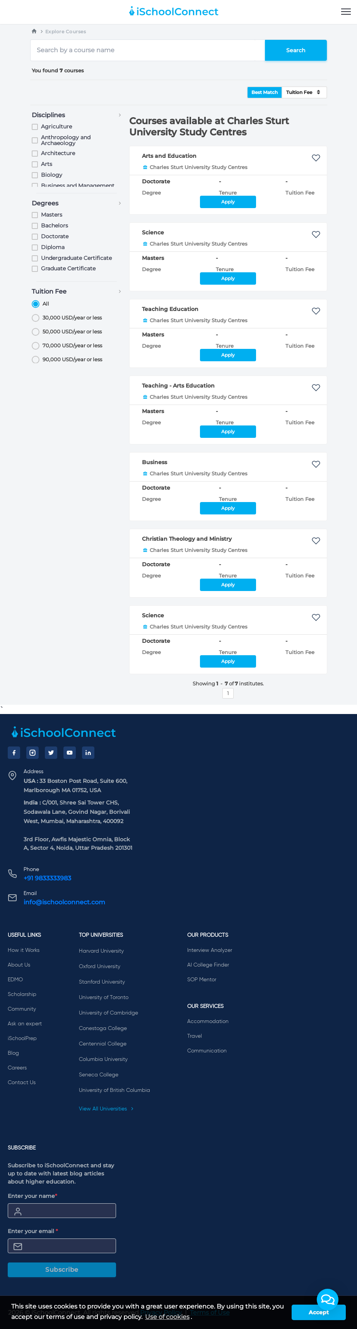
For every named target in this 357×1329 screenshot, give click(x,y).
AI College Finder (208, 965)
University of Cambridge (108, 1013)
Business (154, 462)
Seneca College (98, 1075)
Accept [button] (319, 1312)
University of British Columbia (114, 1090)
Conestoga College (103, 1028)
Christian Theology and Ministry (187, 538)
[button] (327, 1299)
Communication (207, 1051)
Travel (194, 1036)
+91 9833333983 (47, 878)
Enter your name (32, 1195)
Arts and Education (169, 155)
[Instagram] (32, 752)
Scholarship (22, 994)
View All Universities (106, 1109)
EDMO (15, 979)
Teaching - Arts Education (178, 385)
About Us (19, 965)
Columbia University (103, 1059)
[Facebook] (14, 752)
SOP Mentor (201, 979)
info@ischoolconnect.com (64, 902)
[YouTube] (69, 752)
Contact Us (22, 1082)
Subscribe (62, 1269)
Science (153, 232)
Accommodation (208, 1021)
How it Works (23, 950)
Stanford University (102, 982)
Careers (17, 1068)
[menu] (346, 12)
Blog (13, 1053)
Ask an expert (25, 1024)
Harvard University (101, 951)
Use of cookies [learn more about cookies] (167, 1316)
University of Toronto (103, 997)
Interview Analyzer (209, 950)
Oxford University (99, 966)
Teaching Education (170, 309)
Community (22, 1009)
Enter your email (33, 1231)
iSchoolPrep (22, 1038)
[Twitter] (51, 752)
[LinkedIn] (88, 752)
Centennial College (102, 1044)
